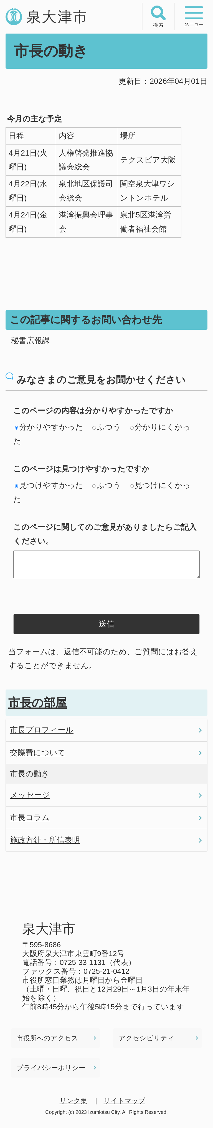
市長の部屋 (37, 702)
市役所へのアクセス (47, 1038)
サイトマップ (124, 1100)
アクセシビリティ (146, 1038)
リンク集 (73, 1100)
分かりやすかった (49, 427)
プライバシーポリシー (51, 1067)
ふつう (106, 427)
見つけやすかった (49, 485)
